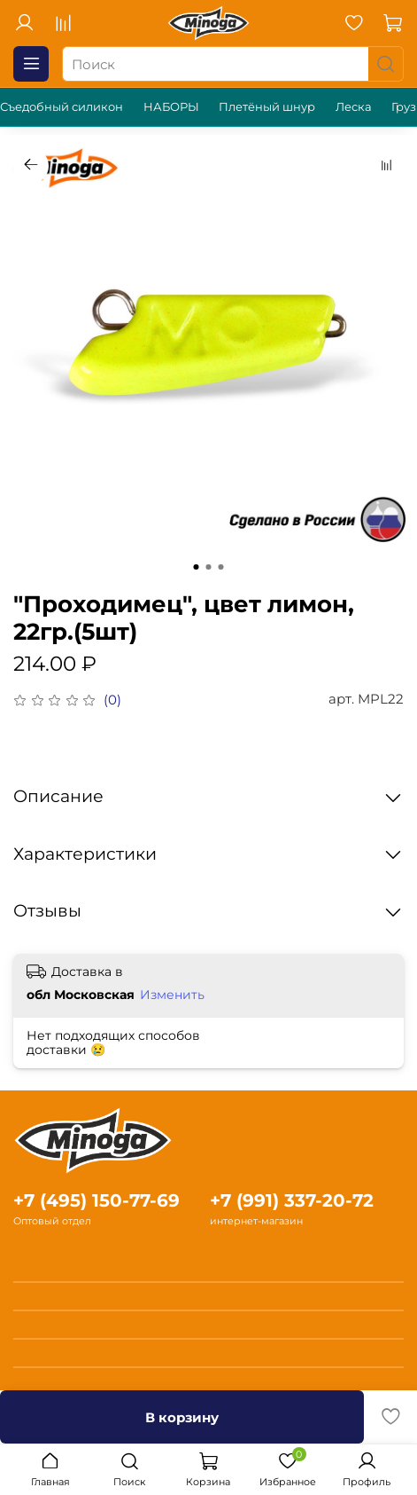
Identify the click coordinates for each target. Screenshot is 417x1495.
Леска (354, 106)
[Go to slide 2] (209, 567)
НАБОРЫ (171, 106)
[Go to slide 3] (221, 567)
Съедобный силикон (61, 106)
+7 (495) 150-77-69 (96, 1200)
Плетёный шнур (267, 106)
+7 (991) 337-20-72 (292, 1200)
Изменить (172, 995)
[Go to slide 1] (196, 567)
